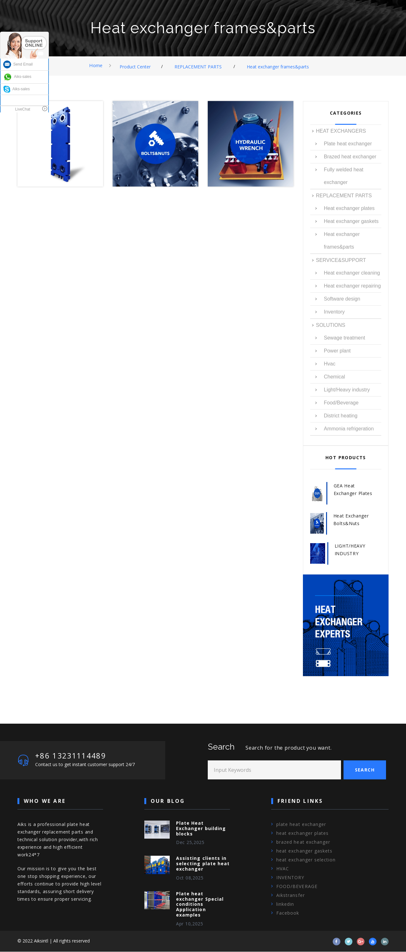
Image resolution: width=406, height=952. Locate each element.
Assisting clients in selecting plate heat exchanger (203, 864)
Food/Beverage (341, 402)
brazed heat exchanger (303, 842)
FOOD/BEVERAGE (297, 887)
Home (96, 65)
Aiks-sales (17, 76)
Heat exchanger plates (349, 208)
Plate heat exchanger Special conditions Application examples (200, 904)
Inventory (334, 311)
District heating (340, 415)
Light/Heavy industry (347, 389)
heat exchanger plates (302, 833)
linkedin (285, 904)
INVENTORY (290, 878)
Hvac (329, 363)
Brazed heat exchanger (350, 156)
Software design (342, 298)
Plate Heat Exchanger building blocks (201, 828)
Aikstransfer (290, 895)
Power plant (337, 350)
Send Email (18, 64)
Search (365, 770)
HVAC (282, 869)
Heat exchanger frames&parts (278, 67)
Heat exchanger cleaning (352, 273)
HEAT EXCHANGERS (341, 131)
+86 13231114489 (72, 756)
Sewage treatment (344, 337)
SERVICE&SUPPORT (341, 260)
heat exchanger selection (306, 860)
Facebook (287, 913)
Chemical (334, 376)
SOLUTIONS (330, 325)
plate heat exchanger (301, 825)
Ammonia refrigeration (349, 428)
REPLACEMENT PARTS (198, 67)
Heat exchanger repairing (352, 286)
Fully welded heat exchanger (343, 176)
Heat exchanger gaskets (351, 221)
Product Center (135, 67)
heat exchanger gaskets (304, 851)
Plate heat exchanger (348, 143)
